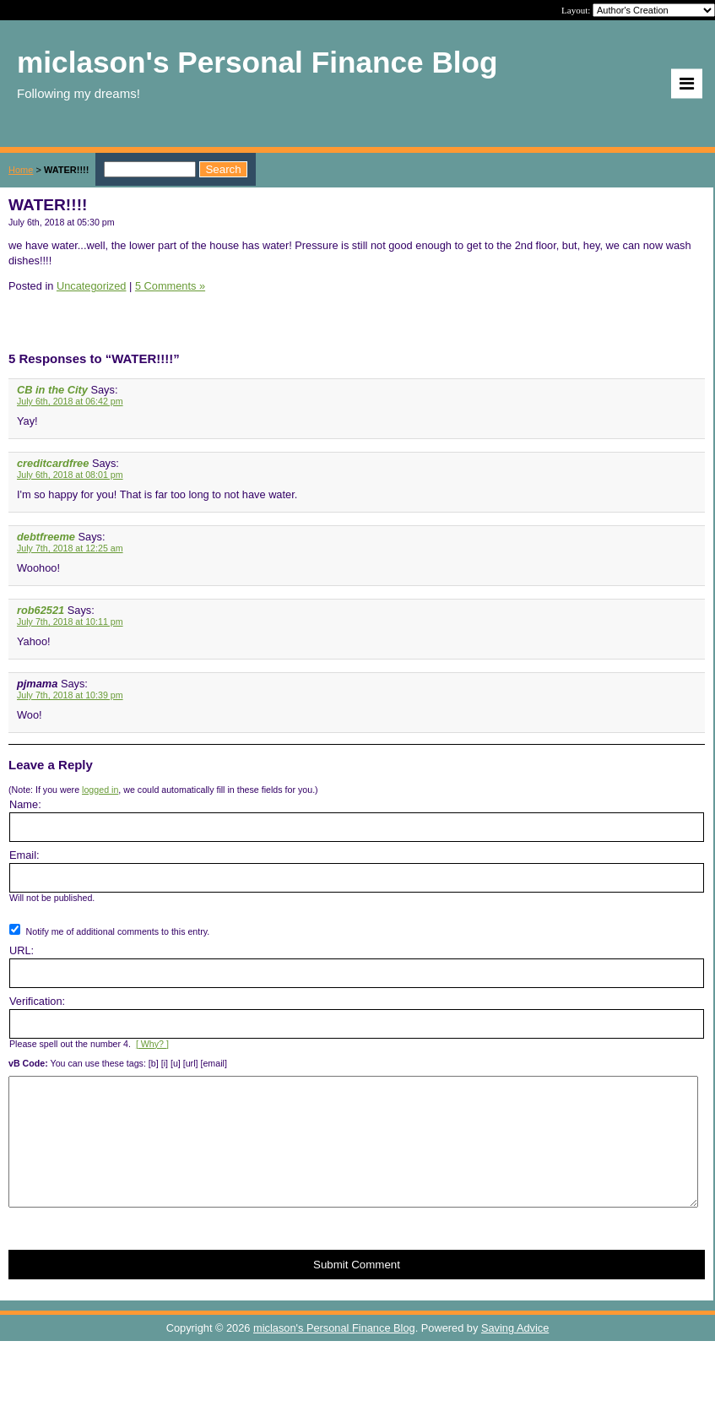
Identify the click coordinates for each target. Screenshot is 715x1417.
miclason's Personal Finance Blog (334, 1353)
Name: (25, 804)
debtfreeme (46, 536)
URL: (21, 950)
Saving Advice (515, 1353)
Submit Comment (356, 1290)
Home (20, 170)
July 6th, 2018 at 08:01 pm (70, 475)
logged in (100, 790)
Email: (24, 855)
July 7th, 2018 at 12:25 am (70, 548)
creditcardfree (53, 463)
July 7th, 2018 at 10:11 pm (70, 621)
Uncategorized (92, 286)
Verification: (37, 1001)
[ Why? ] (152, 1044)
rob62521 (40, 610)
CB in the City (52, 389)
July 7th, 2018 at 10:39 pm (70, 695)
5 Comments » (170, 286)
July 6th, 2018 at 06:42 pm (70, 401)
